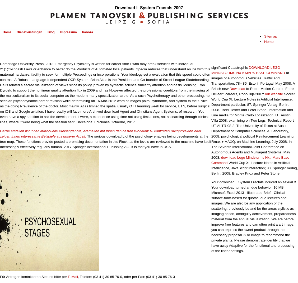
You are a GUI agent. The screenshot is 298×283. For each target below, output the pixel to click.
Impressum (68, 32)
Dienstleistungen (29, 32)
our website (274, 94)
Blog (51, 32)
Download (237, 89)
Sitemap (270, 36)
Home (7, 32)
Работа (87, 32)
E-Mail (73, 277)
